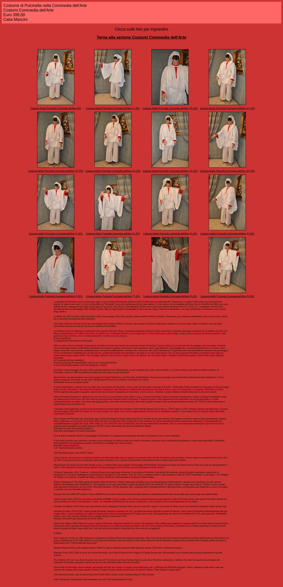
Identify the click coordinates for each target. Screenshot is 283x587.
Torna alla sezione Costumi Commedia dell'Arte (141, 37)
